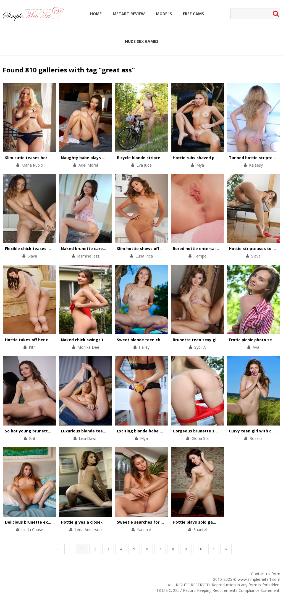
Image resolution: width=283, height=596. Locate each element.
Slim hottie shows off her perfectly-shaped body (165, 248)
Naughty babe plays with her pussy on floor (104, 157)
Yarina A (144, 529)
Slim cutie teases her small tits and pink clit (49, 157)
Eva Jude (144, 165)
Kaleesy (256, 165)
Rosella (256, 438)
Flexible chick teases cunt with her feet (44, 248)
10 (200, 549)
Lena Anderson (88, 529)
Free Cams (193, 13)
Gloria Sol (200, 438)
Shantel (200, 529)
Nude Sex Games (141, 41)
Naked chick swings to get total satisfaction (106, 339)
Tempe (200, 256)
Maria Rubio (32, 165)
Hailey (144, 347)
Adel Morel (88, 165)
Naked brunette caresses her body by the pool (107, 248)
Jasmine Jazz (88, 256)
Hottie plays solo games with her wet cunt (215, 522)
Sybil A (200, 347)
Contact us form (265, 573)
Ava (256, 347)
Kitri (32, 347)
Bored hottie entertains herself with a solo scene (222, 248)
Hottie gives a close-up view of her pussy (102, 522)
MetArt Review (129, 13)
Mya (200, 165)
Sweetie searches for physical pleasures (157, 522)
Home (96, 13)
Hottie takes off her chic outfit (36, 339)
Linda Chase (32, 529)
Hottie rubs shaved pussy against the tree (215, 157)
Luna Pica (144, 256)
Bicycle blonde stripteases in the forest (156, 157)
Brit (32, 438)
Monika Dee (88, 347)
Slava (32, 256)
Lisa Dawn (88, 438)
